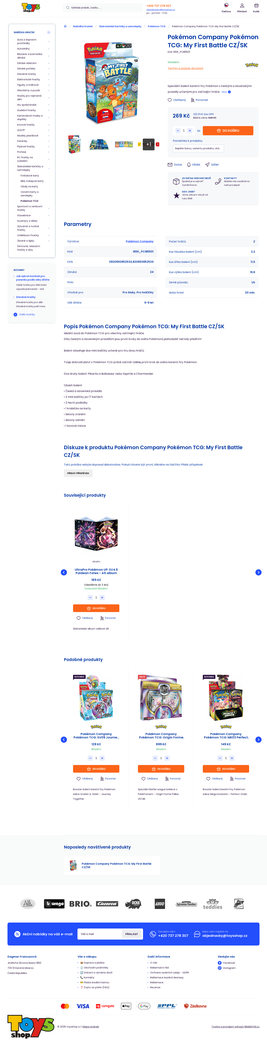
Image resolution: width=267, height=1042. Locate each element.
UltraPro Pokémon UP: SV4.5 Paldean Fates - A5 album (96, 571)
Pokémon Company (140, 241)
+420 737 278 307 (158, 6)
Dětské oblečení (26, 63)
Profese (21, 152)
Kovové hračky (26, 124)
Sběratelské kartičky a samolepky (120, 26)
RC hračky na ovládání (25, 159)
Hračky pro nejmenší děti (29, 97)
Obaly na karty (29, 186)
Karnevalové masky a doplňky (30, 117)
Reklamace (156, 982)
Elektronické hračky (28, 79)
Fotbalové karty (30, 175)
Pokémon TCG (157, 26)
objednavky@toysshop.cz (160, 9)
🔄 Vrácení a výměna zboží (96, 972)
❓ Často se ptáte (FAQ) (94, 987)
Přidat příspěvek (78, 473)
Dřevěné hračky (26, 74)
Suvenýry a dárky (27, 221)
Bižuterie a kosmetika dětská (29, 55)
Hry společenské (26, 105)
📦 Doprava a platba (92, 962)
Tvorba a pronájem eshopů (227, 1026)
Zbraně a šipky (25, 240)
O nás (153, 962)
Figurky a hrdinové (28, 85)
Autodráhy (23, 48)
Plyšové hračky (26, 146)
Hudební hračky (26, 110)
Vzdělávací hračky (28, 235)
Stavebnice (24, 215)
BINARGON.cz (252, 1026)
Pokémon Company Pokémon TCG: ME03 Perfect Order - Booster (226, 735)
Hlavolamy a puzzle (28, 90)
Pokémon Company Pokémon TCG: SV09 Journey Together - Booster (96, 735)
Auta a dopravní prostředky (26, 41)
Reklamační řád (159, 967)
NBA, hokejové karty (32, 181)
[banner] (30, 9)
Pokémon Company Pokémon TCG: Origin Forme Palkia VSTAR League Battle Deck (161, 735)
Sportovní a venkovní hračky (29, 208)
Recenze (155, 987)
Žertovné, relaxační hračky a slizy (28, 248)
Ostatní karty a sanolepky (29, 193)
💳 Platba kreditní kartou (94, 982)
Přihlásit (131, 934)
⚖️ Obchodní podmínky (94, 967)
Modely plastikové (27, 135)
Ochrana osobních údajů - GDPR (169, 972)
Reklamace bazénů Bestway (167, 977)
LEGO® (21, 130)
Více (224, 92)
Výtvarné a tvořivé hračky (28, 228)
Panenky (22, 141)
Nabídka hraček (83, 26)
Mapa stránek (91, 1026)
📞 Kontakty (87, 977)
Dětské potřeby (26, 68)
